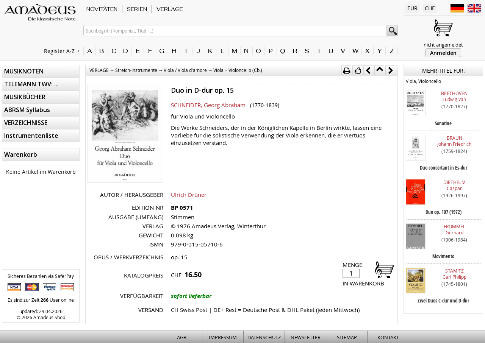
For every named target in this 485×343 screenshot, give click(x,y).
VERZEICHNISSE (25, 122)
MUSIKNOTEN (24, 71)
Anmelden (443, 52)
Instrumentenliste (31, 135)
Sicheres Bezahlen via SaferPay (41, 276)
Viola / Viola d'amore (185, 70)
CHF (429, 8)
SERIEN (137, 9)
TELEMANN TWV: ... (31, 84)
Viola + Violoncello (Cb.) (237, 70)
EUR (412, 8)
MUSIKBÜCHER (24, 97)
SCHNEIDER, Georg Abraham (208, 105)
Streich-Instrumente (136, 70)
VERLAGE (169, 9)
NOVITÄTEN (101, 9)
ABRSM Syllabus (27, 110)
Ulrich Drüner (189, 194)
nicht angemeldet (443, 44)
